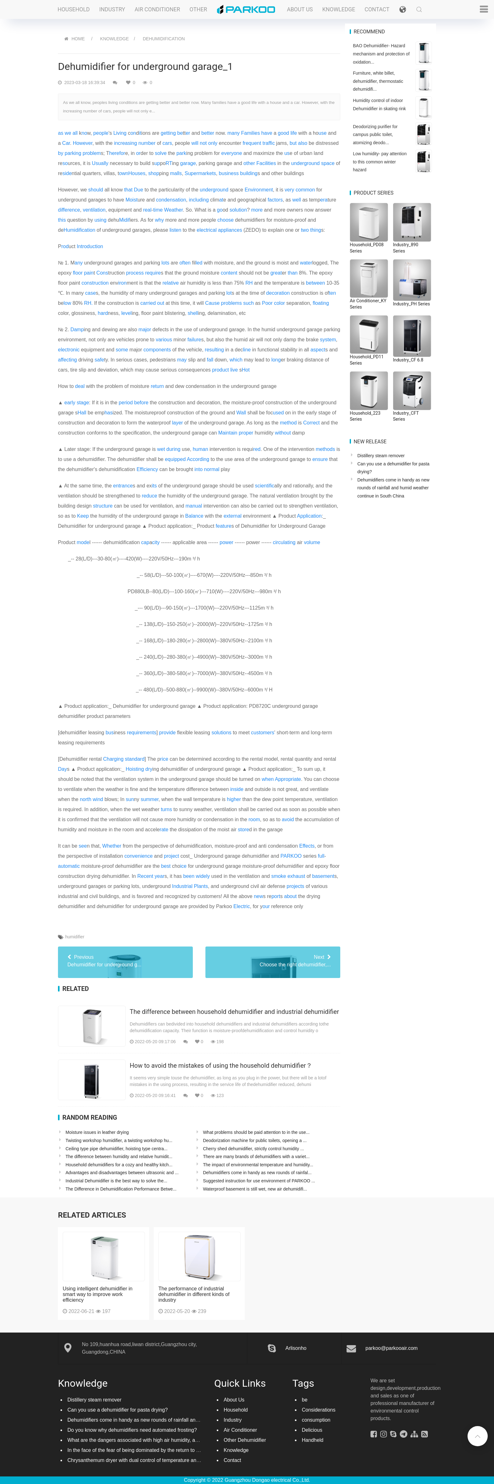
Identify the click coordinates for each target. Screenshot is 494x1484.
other (249, 163)
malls (176, 173)
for (122, 153)
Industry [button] (112, 9)
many (233, 133)
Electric (241, 906)
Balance (194, 516)
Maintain (227, 432)
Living (120, 133)
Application (309, 516)
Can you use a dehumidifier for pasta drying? (117, 1410)
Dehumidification (164, 38)
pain (89, 273)
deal (79, 386)
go (220, 210)
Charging (113, 759)
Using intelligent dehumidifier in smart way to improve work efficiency (97, 1294)
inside (237, 789)
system (328, 339)
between (315, 283)
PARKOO (291, 856)
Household (236, 1410)
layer (177, 422)
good (283, 133)
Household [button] (74, 9)
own (123, 173)
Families (250, 133)
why (159, 220)
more (256, 210)
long (276, 359)
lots (165, 262)
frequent (252, 143)
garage (188, 163)
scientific (264, 485)
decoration (278, 293)
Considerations (319, 1410)
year (159, 876)
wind (98, 799)
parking (73, 153)
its (154, 485)
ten (332, 293)
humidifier (74, 936)
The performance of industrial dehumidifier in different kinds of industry (194, 1294)
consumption (316, 1420)
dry (148, 769)
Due (138, 189)
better (207, 133)
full (321, 856)
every (227, 153)
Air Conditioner (240, 1430)
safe (99, 359)
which (236, 359)
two (305, 230)
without (283, 432)
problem (92, 153)
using (100, 220)
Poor (267, 303)
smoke (278, 876)
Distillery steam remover (381, 455)
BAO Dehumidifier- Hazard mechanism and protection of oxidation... (381, 53)
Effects (307, 846)
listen (175, 230)
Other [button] (198, 9)
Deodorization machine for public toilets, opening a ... (255, 1140)
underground (305, 163)
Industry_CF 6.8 (408, 359)
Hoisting (135, 769)
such (248, 303)
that (128, 189)
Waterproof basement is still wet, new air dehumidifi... (255, 1188)
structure (102, 506)
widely (203, 876)
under (206, 189)
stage (83, 402)
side (67, 173)
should (95, 189)
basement (323, 876)
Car (66, 143)
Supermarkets (200, 173)
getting (168, 133)
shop (153, 173)
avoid (288, 819)
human (200, 449)
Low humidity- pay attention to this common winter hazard (379, 161)
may (182, 359)
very (289, 189)
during (173, 449)
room (254, 819)
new (258, 896)
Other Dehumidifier (245, 1440)
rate (164, 829)
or (138, 153)
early (69, 402)
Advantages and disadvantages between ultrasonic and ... (122, 1172)
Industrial (182, 886)
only (212, 143)
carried (148, 303)
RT (169, 163)
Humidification (79, 230)
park (181, 153)
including (199, 199)
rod (65, 246)
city (156, 542)
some (122, 349)
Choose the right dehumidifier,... (273, 960)
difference (69, 210)
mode (83, 542)
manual (194, 506)
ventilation (94, 210)
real (147, 210)
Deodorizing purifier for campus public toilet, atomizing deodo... (375, 134)
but (293, 143)
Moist (131, 199)
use (323, 133)
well (296, 199)
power (226, 542)
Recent (145, 876)
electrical (206, 230)
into (198, 469)
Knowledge (338, 9)
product (220, 369)
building (248, 173)
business (229, 173)
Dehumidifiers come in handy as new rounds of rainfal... (257, 1172)
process (135, 273)
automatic (69, 866)
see (83, 846)
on (133, 133)
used (278, 412)
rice (164, 759)
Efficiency (147, 469)
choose (225, 220)
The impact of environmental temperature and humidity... (258, 1164)
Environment (258, 189)
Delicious (312, 1430)
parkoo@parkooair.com (391, 1348)
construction (95, 283)
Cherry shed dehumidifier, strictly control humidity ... (253, 1148)
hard (103, 313)
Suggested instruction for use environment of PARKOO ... (259, 1180)
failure (194, 339)
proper (246, 432)
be (180, 133)
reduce (149, 495)
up (157, 163)
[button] (402, 9)
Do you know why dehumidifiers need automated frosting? (132, 1430)
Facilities (266, 163)
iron (122, 283)
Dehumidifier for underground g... (125, 960)
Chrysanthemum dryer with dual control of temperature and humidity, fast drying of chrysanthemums (178, 1460)
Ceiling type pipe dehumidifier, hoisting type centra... (117, 1148)
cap (145, 542)
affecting (67, 359)
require (153, 273)
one (237, 153)
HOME (78, 38)
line (247, 349)
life (293, 133)
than (292, 273)
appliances (230, 230)
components (157, 349)
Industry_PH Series (411, 303)
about (290, 896)
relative (171, 283)
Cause (212, 303)
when (268, 779)
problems (231, 303)
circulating (284, 542)
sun (130, 799)
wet (161, 449)
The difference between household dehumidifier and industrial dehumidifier (234, 1011)
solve (160, 153)
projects (295, 886)
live (234, 369)
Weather (173, 210)
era (324, 199)
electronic (68, 349)
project (171, 856)
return (157, 386)
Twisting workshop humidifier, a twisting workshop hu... (119, 1140)
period (126, 402)
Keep (83, 516)
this (62, 220)
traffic (268, 143)
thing (315, 230)
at (221, 199)
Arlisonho (296, 1348)
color (279, 303)
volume (312, 542)
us (287, 153)
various (164, 339)
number (146, 143)
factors (275, 199)
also (302, 143)
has (109, 412)
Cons (102, 273)
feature (224, 526)
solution (238, 210)
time (158, 210)
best (165, 866)
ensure (320, 459)
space (328, 163)
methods (325, 449)
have (266, 133)
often (185, 262)
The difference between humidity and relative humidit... (119, 1156)
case (90, 293)
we (68, 133)
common (305, 189)
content (229, 273)
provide (167, 732)
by (60, 153)
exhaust (296, 876)
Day (62, 769)
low (67, 303)
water (306, 262)
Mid (123, 220)
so (65, 163)
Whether (111, 846)
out (160, 303)
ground (220, 189)
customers (262, 732)
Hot (246, 369)
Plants (201, 886)
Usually (100, 163)
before (141, 402)
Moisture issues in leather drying (97, 1132)
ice (183, 866)
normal (212, 469)
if (128, 220)
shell (193, 313)
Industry (233, 1420)
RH (249, 283)
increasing (125, 143)
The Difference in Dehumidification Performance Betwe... (121, 1188)
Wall (241, 412)
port (276, 896)
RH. (88, 303)
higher (234, 799)
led (199, 262)
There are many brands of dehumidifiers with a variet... (256, 1156)
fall (210, 359)
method (288, 422)
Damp (77, 329)
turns (166, 809)
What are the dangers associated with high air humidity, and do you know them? (156, 1440)
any (79, 262)
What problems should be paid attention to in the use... (256, 1132)
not (203, 143)
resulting (214, 349)
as (60, 133)
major (145, 329)
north (85, 799)
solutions (221, 732)
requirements (141, 732)
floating (321, 303)
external (233, 516)
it (140, 133)
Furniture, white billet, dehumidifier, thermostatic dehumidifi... (378, 81)
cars (167, 143)
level (126, 313)
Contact (377, 9)
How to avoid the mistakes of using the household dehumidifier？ (221, 1065)
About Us (300, 9)
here (114, 153)
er (188, 133)
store (243, 829)
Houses (136, 173)
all (75, 133)
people (100, 133)
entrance (123, 485)
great (276, 273)
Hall (82, 412)
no (84, 133)
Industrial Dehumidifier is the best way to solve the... (116, 1180)
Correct (311, 422)
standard (135, 759)
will (194, 143)
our (266, 906)
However (82, 143)
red (257, 449)
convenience (138, 856)
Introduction (90, 246)
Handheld (313, 1440)
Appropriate (288, 779)
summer (149, 799)
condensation (171, 199)
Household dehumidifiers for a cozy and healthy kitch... (119, 1164)
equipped (175, 459)
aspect (317, 349)
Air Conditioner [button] (157, 9)
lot (229, 293)
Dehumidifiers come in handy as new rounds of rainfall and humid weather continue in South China (393, 487)
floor (78, 273)
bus (110, 732)
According (198, 459)
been (189, 876)
